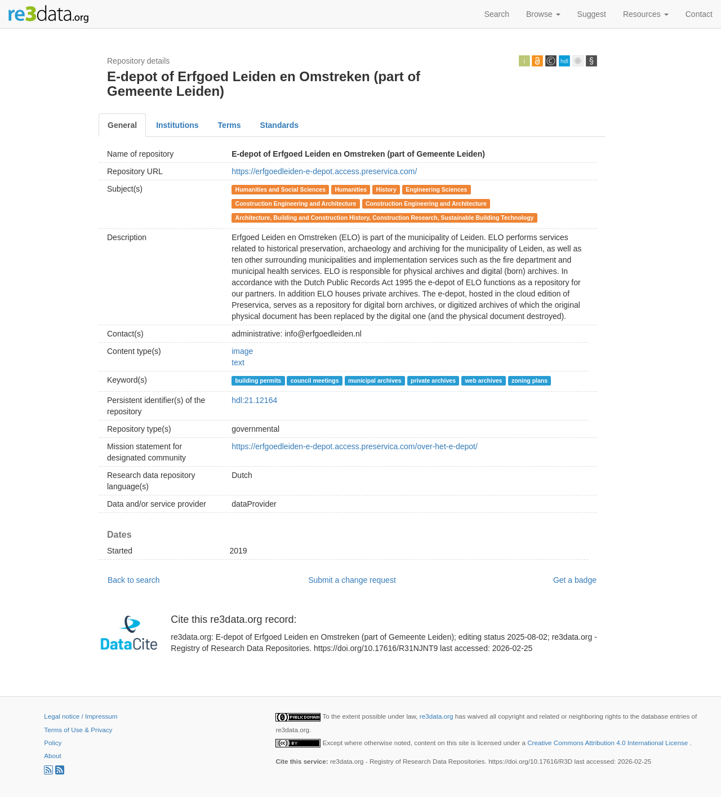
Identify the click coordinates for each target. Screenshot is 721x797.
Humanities (351, 189)
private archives (433, 380)
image (242, 351)
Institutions (177, 125)
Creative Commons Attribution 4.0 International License (608, 742)
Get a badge (575, 580)
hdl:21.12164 (254, 400)
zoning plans (529, 380)
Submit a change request (352, 580)
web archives (483, 380)
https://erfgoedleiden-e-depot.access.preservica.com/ (324, 171)
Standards (279, 125)
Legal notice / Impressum (80, 716)
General (122, 125)
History (386, 189)
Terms (229, 125)
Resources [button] (646, 14)
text (238, 362)
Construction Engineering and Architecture (296, 203)
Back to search (134, 580)
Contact (699, 14)
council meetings (315, 380)
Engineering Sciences (436, 189)
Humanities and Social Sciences (280, 189)
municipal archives (375, 380)
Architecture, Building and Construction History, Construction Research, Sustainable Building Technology (384, 217)
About (52, 755)
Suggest (591, 14)
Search (496, 14)
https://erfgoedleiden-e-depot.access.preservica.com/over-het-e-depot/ (355, 446)
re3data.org (437, 716)
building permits (258, 380)
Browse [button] (543, 14)
